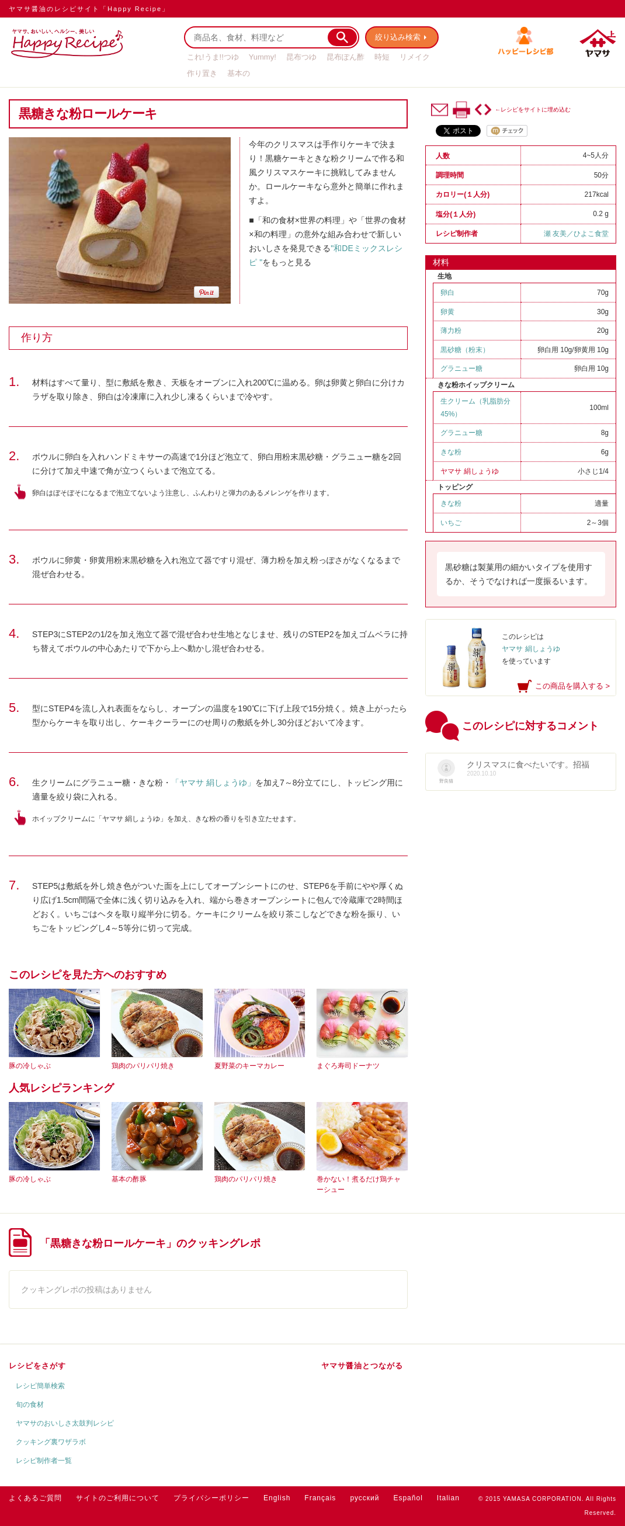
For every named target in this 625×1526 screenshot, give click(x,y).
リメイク (415, 57)
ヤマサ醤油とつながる (362, 1365)
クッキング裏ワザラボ (51, 1442)
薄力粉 (450, 330)
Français (320, 1498)
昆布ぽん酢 (345, 57)
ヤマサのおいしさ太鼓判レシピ (65, 1423)
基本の (238, 73)
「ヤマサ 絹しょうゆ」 (213, 782)
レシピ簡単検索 (40, 1386)
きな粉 (450, 452)
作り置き (202, 73)
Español (407, 1498)
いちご (450, 523)
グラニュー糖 (461, 368)
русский (364, 1498)
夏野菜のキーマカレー (249, 1066)
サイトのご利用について (117, 1498)
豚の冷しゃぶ (30, 1066)
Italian (448, 1498)
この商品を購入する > (572, 686)
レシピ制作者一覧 (44, 1461)
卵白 (447, 292)
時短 (382, 57)
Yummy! (262, 57)
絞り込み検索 (398, 37)
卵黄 (447, 312)
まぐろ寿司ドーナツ (348, 1066)
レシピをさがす (37, 1365)
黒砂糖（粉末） (464, 350)
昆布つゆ (301, 57)
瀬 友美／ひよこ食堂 (576, 234)
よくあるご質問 (35, 1498)
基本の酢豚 (129, 1179)
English (276, 1498)
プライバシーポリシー (211, 1498)
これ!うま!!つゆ (213, 57)
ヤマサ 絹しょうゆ (469, 471)
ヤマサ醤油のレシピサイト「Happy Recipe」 (89, 8)
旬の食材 (30, 1404)
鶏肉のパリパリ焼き (143, 1066)
